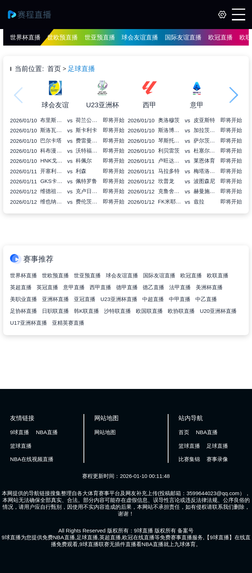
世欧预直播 (62, 37)
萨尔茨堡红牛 (205, 140)
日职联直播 (55, 311)
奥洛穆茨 (169, 120)
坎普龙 (166, 181)
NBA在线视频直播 (31, 459)
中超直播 (153, 299)
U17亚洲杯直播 (28, 323)
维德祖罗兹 (52, 191)
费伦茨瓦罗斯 (87, 201)
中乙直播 (206, 299)
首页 (54, 68)
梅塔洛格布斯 (205, 171)
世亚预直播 (100, 37)
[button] (234, 95)
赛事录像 (217, 459)
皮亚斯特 (204, 120)
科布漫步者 (52, 150)
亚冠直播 (84, 299)
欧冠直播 (220, 37)
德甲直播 (127, 287)
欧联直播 (217, 275)
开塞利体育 (52, 171)
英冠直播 (47, 287)
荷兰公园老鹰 (87, 120)
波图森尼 (204, 181)
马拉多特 (169, 171)
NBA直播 (47, 432)
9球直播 (19, 432)
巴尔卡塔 (51, 140)
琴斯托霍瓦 (170, 140)
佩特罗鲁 (86, 181)
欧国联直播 (149, 311)
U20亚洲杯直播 (218, 311)
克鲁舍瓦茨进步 (170, 191)
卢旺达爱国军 (170, 161)
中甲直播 (179, 299)
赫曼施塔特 (205, 191)
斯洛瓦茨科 (52, 130)
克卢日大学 (87, 191)
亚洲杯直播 (55, 299)
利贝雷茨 (169, 150)
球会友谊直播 (140, 37)
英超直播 (21, 287)
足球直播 (81, 68)
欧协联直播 (181, 311)
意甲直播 (74, 287)
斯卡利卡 (86, 130)
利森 (81, 171)
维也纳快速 (52, 201)
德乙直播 (153, 287)
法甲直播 (180, 287)
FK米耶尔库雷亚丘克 (170, 201)
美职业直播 (23, 299)
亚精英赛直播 (68, 323)
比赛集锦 (189, 459)
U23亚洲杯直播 (118, 299)
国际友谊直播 (183, 37)
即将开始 (113, 120)
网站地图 (105, 432)
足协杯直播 (23, 311)
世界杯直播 (25, 37)
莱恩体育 (204, 161)
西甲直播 (100, 287)
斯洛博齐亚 (170, 130)
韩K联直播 (86, 311)
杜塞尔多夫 (205, 150)
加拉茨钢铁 (205, 130)
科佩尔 (84, 161)
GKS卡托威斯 (52, 181)
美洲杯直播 (209, 287)
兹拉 (199, 201)
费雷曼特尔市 (87, 140)
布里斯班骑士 (52, 120)
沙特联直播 (117, 311)
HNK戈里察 (52, 161)
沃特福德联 (87, 150)
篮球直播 (21, 446)
